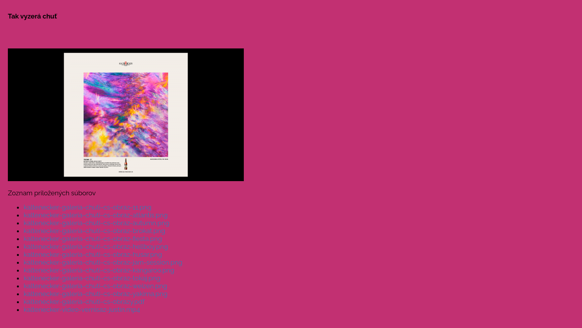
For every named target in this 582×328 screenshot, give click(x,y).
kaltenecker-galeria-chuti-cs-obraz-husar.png (93, 254)
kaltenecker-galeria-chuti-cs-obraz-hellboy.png (96, 246)
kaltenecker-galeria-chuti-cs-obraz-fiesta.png (93, 239)
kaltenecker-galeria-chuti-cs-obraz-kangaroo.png (99, 270)
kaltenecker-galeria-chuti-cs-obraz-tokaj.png (92, 278)
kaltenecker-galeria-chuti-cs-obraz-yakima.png (96, 294)
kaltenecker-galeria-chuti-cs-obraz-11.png (87, 207)
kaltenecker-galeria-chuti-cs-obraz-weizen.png (95, 286)
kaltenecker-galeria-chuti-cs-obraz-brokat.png (94, 231)
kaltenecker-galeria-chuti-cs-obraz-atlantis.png (96, 215)
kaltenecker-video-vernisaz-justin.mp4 (82, 309)
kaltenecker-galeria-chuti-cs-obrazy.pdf (84, 302)
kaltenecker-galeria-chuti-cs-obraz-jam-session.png (103, 262)
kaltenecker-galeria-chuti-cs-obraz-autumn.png (96, 223)
